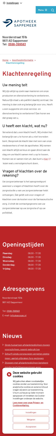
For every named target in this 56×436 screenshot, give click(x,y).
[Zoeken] (52, 10)
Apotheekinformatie (22, 60)
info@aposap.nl (18, 315)
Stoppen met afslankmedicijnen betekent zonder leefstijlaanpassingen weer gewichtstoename (26, 367)
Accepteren (31, 426)
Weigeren (31, 419)
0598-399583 (13, 310)
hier (47, 158)
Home (5, 60)
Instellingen (31, 412)
